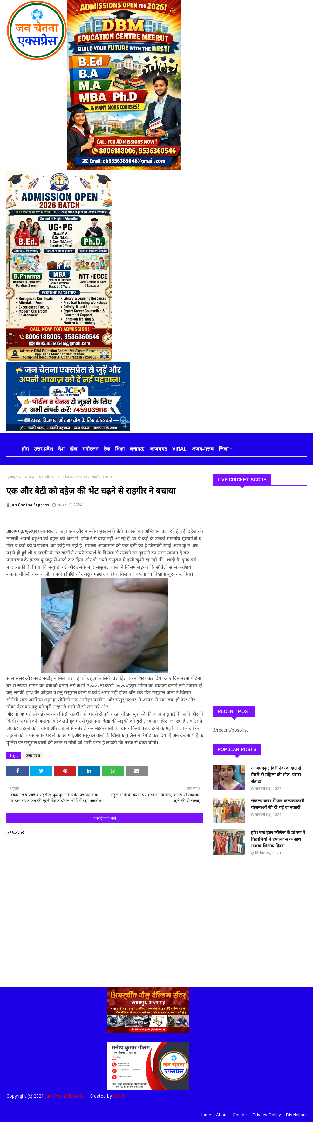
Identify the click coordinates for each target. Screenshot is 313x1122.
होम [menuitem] (25, 448)
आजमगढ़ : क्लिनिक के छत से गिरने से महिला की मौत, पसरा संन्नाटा (276, 775)
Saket (119, 1096)
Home (205, 1114)
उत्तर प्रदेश (28, 477)
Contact (240, 1114)
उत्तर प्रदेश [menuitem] (43, 448)
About (222, 1114)
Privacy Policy (267, 1114)
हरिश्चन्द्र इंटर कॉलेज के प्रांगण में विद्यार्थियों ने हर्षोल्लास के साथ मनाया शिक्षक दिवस (278, 839)
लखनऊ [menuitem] (137, 448)
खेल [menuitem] (73, 448)
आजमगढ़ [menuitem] (158, 448)
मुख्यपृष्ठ (11, 477)
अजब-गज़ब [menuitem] (203, 448)
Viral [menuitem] (179, 448)
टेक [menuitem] (107, 448)
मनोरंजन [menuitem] (90, 448)
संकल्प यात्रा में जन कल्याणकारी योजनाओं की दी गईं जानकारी (277, 804)
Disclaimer (296, 1114)
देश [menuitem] (61, 448)
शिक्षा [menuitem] (120, 448)
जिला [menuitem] (223, 448)
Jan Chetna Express (29, 505)
